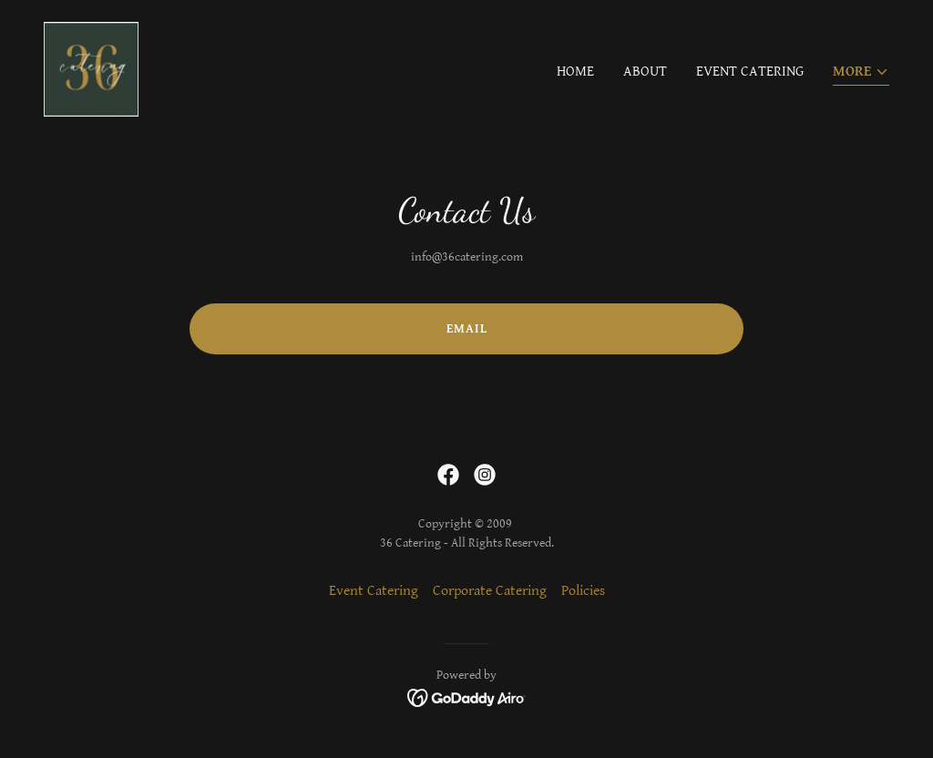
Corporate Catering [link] (490, 590)
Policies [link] (583, 590)
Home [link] (575, 71)
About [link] (645, 71)
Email (466, 329)
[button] (861, 73)
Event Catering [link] (750, 71)
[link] (91, 68)
